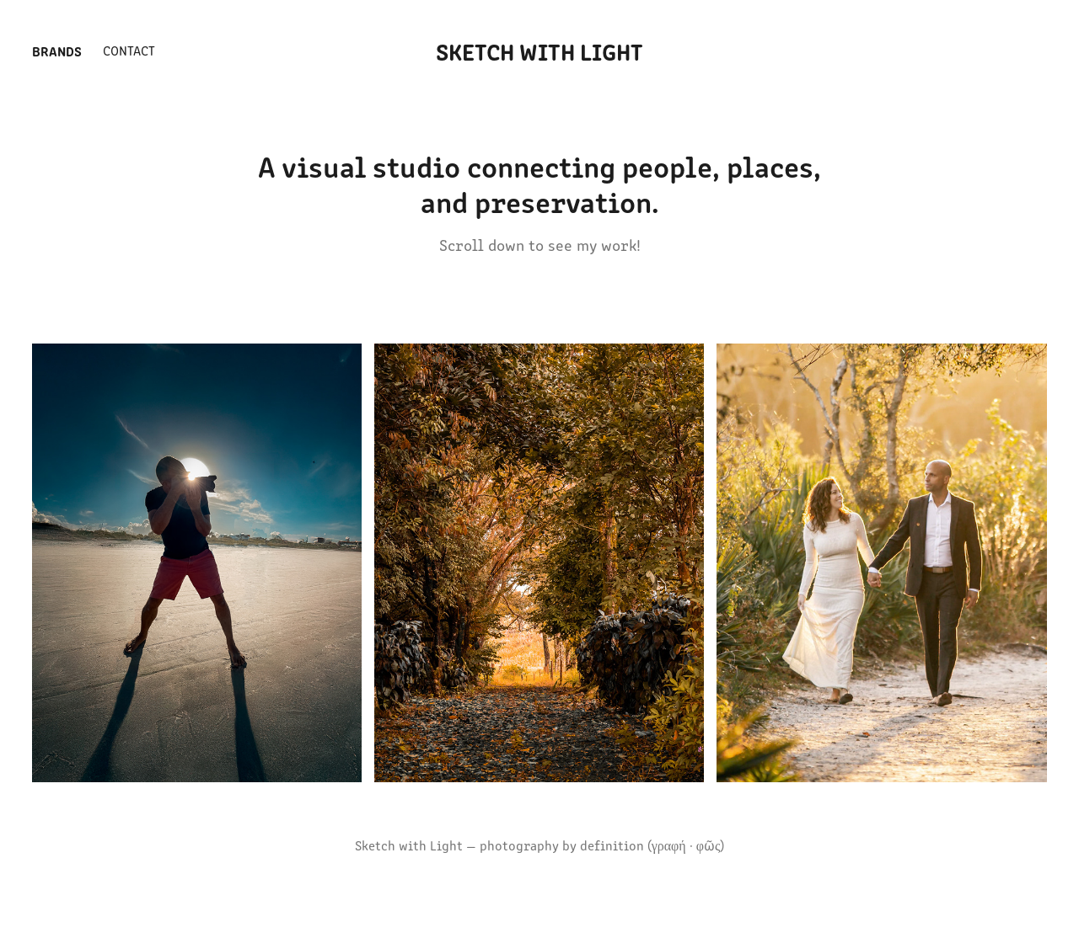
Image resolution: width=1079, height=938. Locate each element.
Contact (129, 50)
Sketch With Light (539, 50)
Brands (57, 50)
